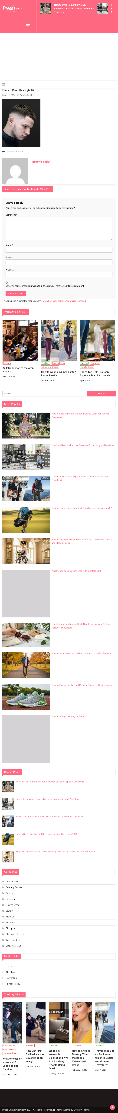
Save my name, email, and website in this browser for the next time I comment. (45, 286)
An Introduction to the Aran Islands (18, 370)
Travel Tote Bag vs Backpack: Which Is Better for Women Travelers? (105, 1058)
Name (9, 245)
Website (10, 270)
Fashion (45, 363)
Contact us (11, 978)
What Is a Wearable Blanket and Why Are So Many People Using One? (58, 1059)
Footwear (95, 363)
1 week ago (59, 12)
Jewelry (9, 911)
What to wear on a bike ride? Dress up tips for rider (12, 1064)
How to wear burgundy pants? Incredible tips (58, 374)
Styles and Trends (50, 367)
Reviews (7, 363)
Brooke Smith (26, 95)
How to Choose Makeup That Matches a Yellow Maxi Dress (81, 1058)
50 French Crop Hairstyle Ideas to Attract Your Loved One (30, 189)
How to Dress (58, 363)
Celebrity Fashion (14, 887)
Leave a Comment (15, 151)
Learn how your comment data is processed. (64, 301)
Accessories (12, 881)
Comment (11, 215)
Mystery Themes (82, 1110)
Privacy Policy (13, 984)
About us (10, 972)
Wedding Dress (13, 946)
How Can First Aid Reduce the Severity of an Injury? (35, 1056)
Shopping (11, 928)
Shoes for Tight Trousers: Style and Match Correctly (95, 374)
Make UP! (10, 916)
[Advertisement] (59, 57)
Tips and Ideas (13, 940)
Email (9, 257)
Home (9, 966)
